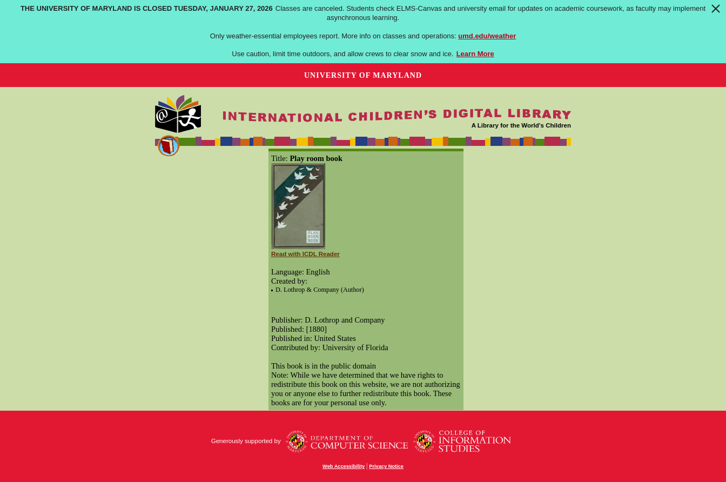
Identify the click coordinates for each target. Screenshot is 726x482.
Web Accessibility (343, 466)
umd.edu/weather (487, 36)
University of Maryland (363, 75)
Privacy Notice (386, 466)
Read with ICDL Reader (305, 254)
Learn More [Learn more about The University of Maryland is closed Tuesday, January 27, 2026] (475, 54)
